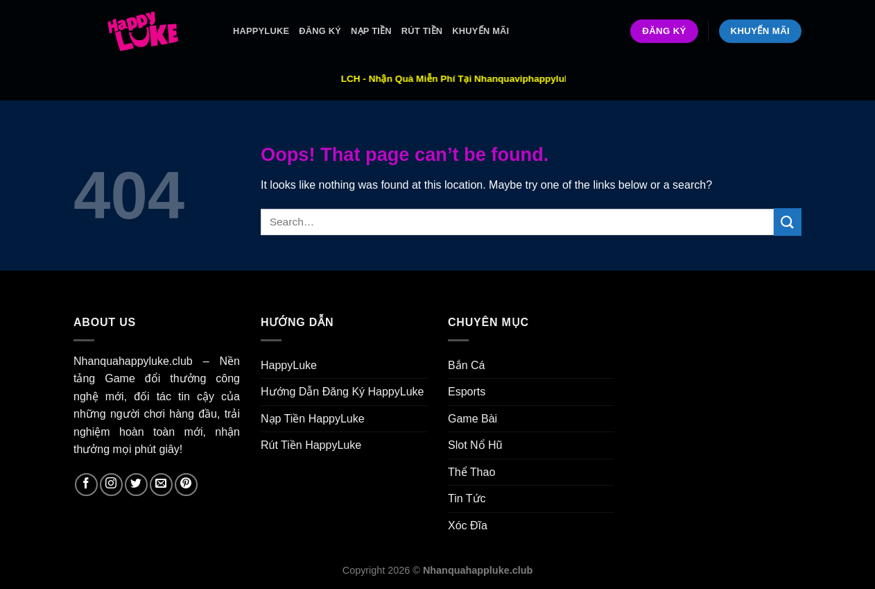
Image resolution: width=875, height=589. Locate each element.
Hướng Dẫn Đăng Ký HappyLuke (342, 392)
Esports (466, 392)
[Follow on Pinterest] (186, 484)
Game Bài (472, 419)
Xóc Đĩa (467, 525)
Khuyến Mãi (480, 31)
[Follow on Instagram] (111, 484)
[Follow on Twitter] (136, 484)
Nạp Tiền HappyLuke (313, 419)
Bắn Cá (466, 365)
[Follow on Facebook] (86, 484)
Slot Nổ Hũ (475, 445)
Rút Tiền (422, 31)
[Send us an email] (161, 484)
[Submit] (788, 221)
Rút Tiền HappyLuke (311, 445)
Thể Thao (471, 472)
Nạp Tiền (371, 31)
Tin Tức (467, 498)
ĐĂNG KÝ (320, 31)
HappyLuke (261, 31)
